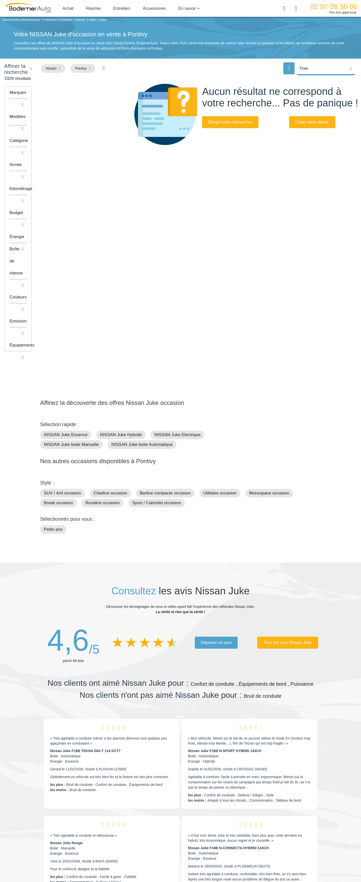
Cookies (237, 861)
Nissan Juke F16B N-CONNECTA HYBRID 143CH (228, 700)
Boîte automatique (216, 823)
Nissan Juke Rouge (66, 695)
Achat (82, 8)
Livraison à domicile (280, 831)
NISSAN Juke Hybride (121, 286)
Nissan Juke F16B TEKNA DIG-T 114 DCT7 (85, 603)
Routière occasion (102, 354)
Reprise (107, 8)
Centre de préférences (184, 861)
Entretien (136, 8)
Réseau (144, 823)
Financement (148, 831)
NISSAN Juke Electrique (177, 286)
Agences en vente (279, 846)
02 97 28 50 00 (333, 7)
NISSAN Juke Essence (65, 286)
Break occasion (58, 354)
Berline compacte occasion (165, 344)
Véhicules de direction (219, 831)
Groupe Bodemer (151, 816)
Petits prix (53, 381)
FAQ (141, 846)
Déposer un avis (216, 494)
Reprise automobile (280, 823)
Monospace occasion (269, 344)
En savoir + (203, 8)
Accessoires (168, 8)
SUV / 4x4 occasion (62, 344)
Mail (49, 817)
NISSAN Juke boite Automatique (142, 296)
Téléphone (76, 817)
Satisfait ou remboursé (283, 816)
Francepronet (90, 861)
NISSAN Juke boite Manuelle (71, 296)
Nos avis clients (55, 826)
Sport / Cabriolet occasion (156, 354)
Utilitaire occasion (220, 344)
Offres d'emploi (150, 838)
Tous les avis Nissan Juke (287, 494)
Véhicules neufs (214, 838)
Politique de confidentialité (265, 861)
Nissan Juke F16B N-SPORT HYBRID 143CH (224, 603)
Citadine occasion (110, 344)
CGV (290, 861)
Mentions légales (216, 861)
